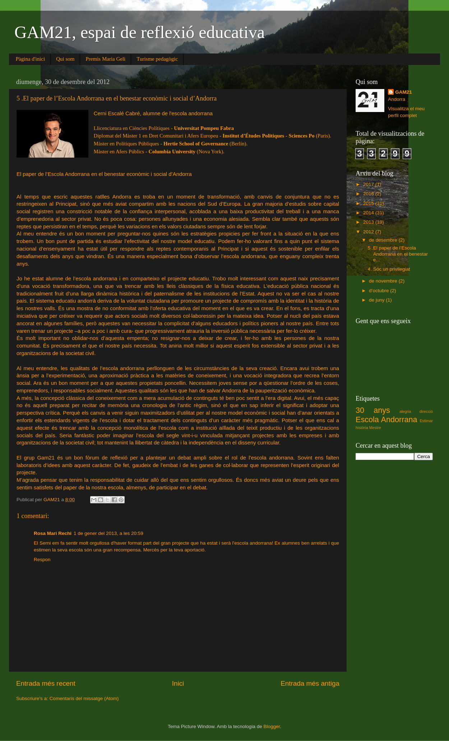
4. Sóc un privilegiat (389, 269)
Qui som (65, 59)
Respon (42, 559)
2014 (369, 212)
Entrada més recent (45, 683)
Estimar (426, 421)
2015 (369, 203)
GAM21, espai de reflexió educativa (139, 32)
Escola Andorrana (386, 419)
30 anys (373, 410)
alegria (405, 411)
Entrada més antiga (310, 683)
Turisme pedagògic (157, 59)
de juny (377, 300)
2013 (369, 222)
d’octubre (379, 290)
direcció (426, 411)
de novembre (384, 281)
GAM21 (403, 92)
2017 (369, 184)
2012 (369, 231)
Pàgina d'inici (30, 59)
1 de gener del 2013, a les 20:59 (108, 533)
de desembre (384, 240)
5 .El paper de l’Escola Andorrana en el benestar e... (398, 253)
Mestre (375, 427)
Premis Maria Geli (105, 59)
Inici (178, 683)
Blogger (271, 726)
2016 (369, 193)
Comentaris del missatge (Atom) (84, 698)
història (362, 427)
